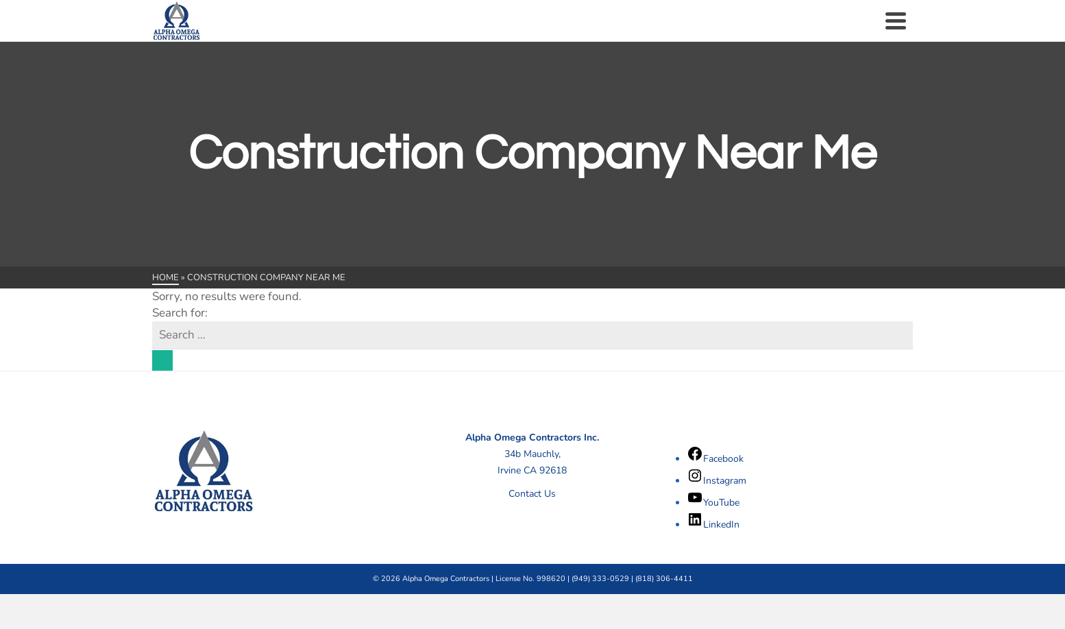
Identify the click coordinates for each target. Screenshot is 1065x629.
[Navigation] (896, 20)
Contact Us (532, 493)
